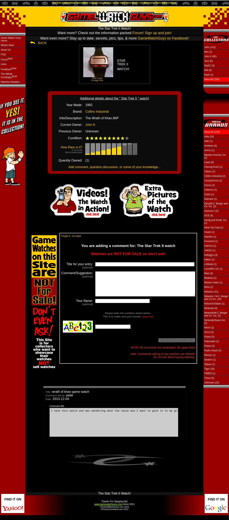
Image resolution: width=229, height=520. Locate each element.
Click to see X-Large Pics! (97, 79)
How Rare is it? (71, 150)
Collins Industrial (97, 111)
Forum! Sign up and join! (152, 33)
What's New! (7, 45)
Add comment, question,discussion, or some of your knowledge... (114, 167)
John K (90, 124)
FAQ (3, 54)
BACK (42, 43)
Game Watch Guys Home (11, 39)
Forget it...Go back (65, 236)
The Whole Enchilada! (9, 76)
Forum (7, 59)
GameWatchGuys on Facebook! (163, 38)
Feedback (9, 69)
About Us (6, 49)
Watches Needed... (11, 82)
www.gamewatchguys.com (108, 509)
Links (3, 64)
